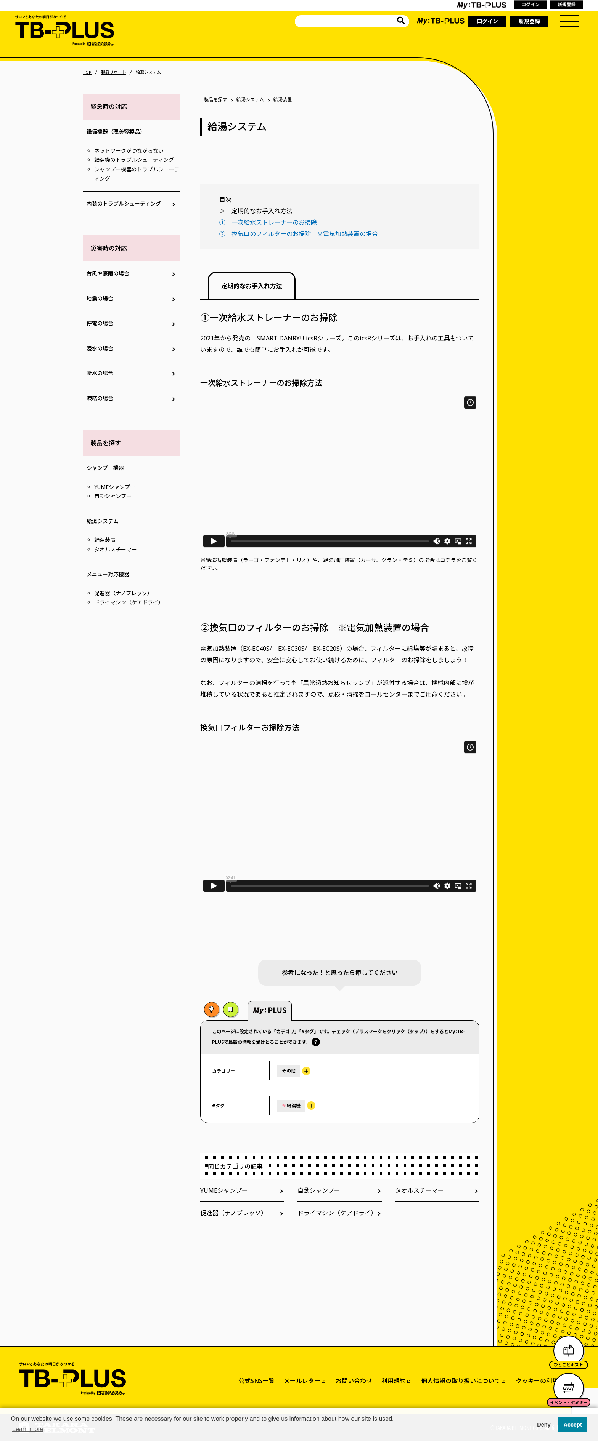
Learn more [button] (27, 1429)
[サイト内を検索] (401, 21)
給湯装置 (105, 539)
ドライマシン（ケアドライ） (129, 602)
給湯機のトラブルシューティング (134, 159)
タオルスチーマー (115, 549)
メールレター (302, 1381)
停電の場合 (100, 323)
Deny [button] (543, 1425)
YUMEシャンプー (114, 486)
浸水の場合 (100, 348)
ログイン (487, 21)
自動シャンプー (113, 496)
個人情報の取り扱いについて (460, 1381)
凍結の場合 (100, 398)
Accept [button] (573, 1425)
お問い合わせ (354, 1381)
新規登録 (529, 21)
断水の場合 (100, 373)
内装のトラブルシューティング (124, 203)
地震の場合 (100, 298)
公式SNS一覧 (256, 1381)
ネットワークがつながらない (129, 150)
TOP (87, 72)
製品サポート (113, 72)
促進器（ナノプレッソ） (123, 593)
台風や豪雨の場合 (108, 273)
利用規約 (393, 1381)
